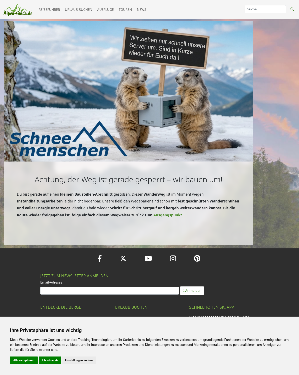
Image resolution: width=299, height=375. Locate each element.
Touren (125, 9)
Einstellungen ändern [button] (79, 360)
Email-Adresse (51, 282)
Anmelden (192, 290)
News (141, 9)
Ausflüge (105, 9)
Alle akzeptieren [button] (23, 360)
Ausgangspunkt (167, 214)
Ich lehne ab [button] (50, 360)
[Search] (265, 9)
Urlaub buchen (78, 9)
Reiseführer (49, 9)
